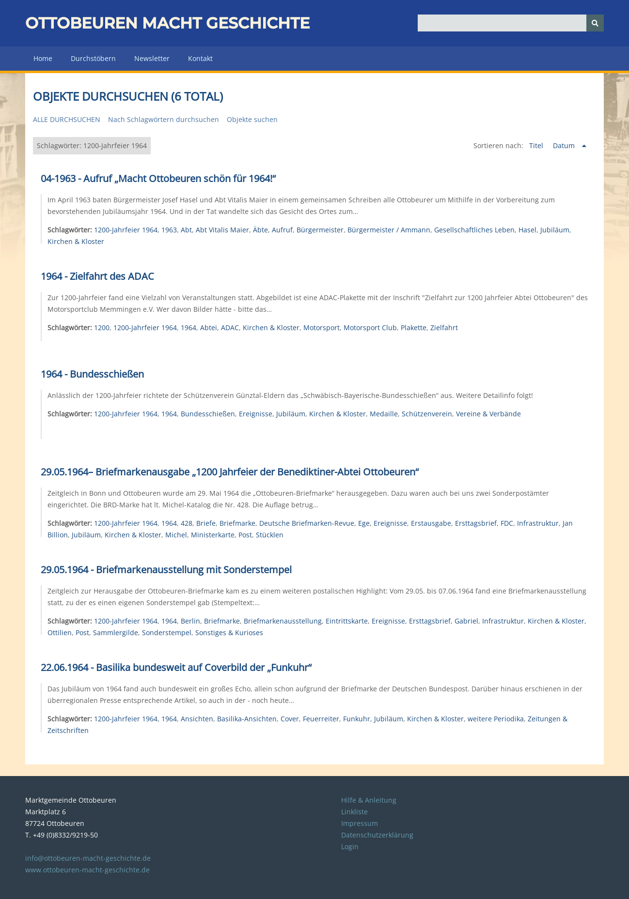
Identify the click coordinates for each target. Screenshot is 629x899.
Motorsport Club (370, 327)
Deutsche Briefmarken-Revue (306, 523)
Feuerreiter (321, 718)
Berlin (190, 620)
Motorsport (321, 327)
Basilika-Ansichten (247, 718)
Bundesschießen (208, 413)
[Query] (511, 23)
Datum (565, 145)
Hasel (527, 229)
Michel (176, 534)
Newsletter (152, 58)
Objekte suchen (252, 119)
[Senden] (595, 23)
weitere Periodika (496, 718)
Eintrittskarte (347, 620)
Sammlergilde (115, 632)
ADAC (230, 327)
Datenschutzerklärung (377, 834)
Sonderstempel (166, 632)
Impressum (359, 823)
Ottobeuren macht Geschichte (167, 23)
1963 (169, 229)
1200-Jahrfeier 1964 (125, 229)
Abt (186, 229)
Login (350, 846)
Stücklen (269, 534)
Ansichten (197, 718)
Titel (537, 145)
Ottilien (59, 632)
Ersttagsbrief (476, 523)
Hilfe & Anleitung (368, 800)
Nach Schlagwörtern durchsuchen (163, 119)
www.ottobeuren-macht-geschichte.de (87, 869)
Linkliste (354, 811)
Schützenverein (427, 413)
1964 (188, 327)
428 (186, 523)
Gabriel (466, 620)
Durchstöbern (93, 58)
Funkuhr (356, 718)
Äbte (260, 229)
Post (245, 534)
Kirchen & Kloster (75, 241)
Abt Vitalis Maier (222, 229)
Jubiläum (554, 229)
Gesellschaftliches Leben (474, 229)
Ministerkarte (213, 534)
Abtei (208, 327)
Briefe (206, 523)
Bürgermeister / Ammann (388, 229)
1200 (102, 327)
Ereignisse (255, 413)
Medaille (384, 413)
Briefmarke (237, 523)
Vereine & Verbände (488, 413)
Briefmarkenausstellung (283, 620)
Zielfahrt (444, 327)
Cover (290, 718)
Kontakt (200, 58)
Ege (364, 523)
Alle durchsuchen (66, 119)
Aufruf (282, 229)
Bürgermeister (320, 229)
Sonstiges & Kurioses (229, 632)
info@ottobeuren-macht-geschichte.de (88, 858)
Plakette (413, 327)
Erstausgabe (431, 523)
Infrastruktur (538, 523)
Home (42, 58)
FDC (507, 523)
